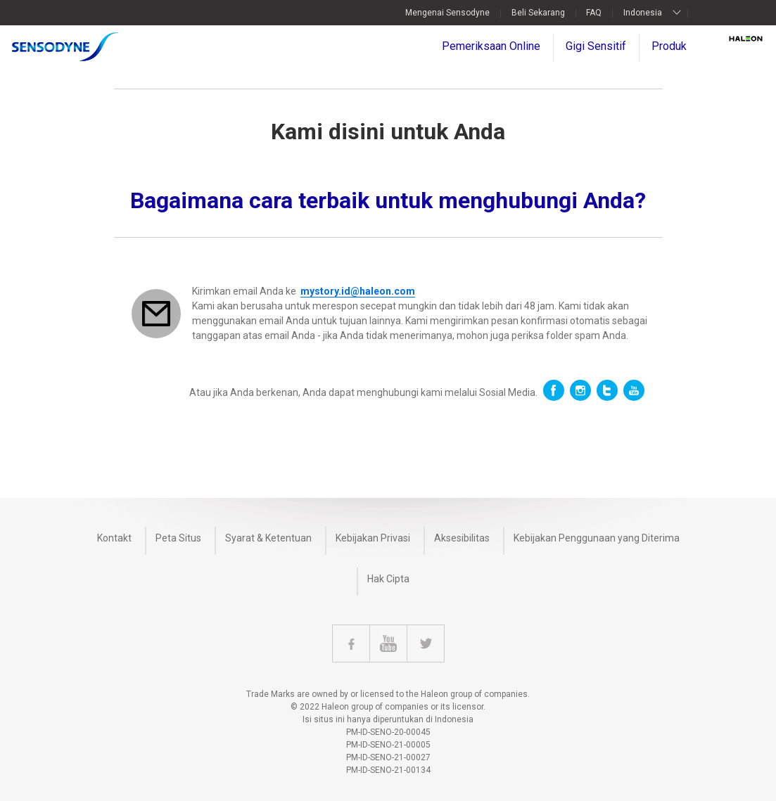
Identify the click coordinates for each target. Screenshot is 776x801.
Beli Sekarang (538, 13)
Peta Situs (178, 538)
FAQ (594, 13)
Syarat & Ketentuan (268, 538)
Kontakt (114, 538)
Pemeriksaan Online (491, 46)
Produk (669, 46)
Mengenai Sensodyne (447, 13)
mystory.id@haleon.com (357, 291)
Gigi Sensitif (596, 46)
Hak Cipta (388, 578)
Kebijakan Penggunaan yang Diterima (597, 538)
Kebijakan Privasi (373, 538)
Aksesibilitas (462, 538)
